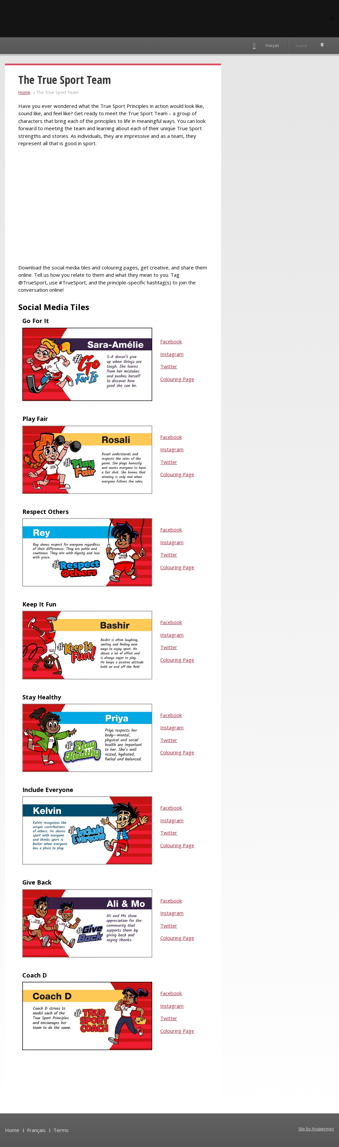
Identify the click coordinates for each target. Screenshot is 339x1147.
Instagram (172, 354)
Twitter (168, 366)
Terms (61, 1129)
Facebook (171, 341)
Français (272, 45)
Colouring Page (177, 379)
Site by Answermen (316, 1128)
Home (24, 92)
